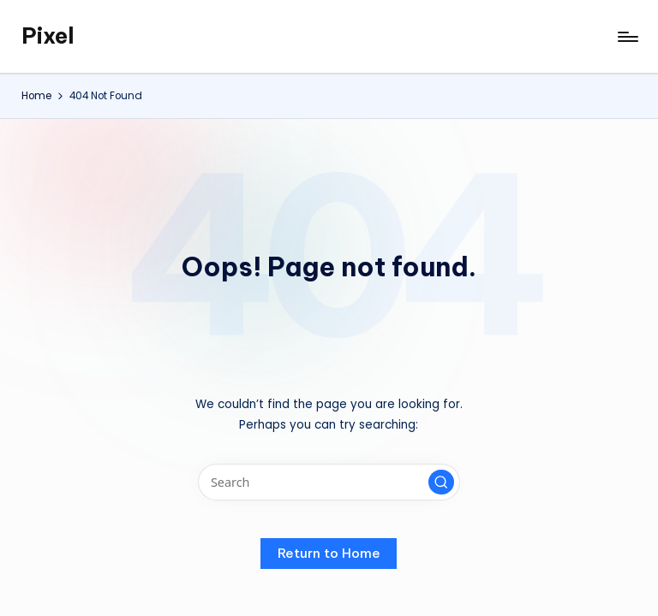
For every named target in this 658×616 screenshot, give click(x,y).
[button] (441, 482)
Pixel (48, 36)
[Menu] (627, 37)
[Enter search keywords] (328, 482)
